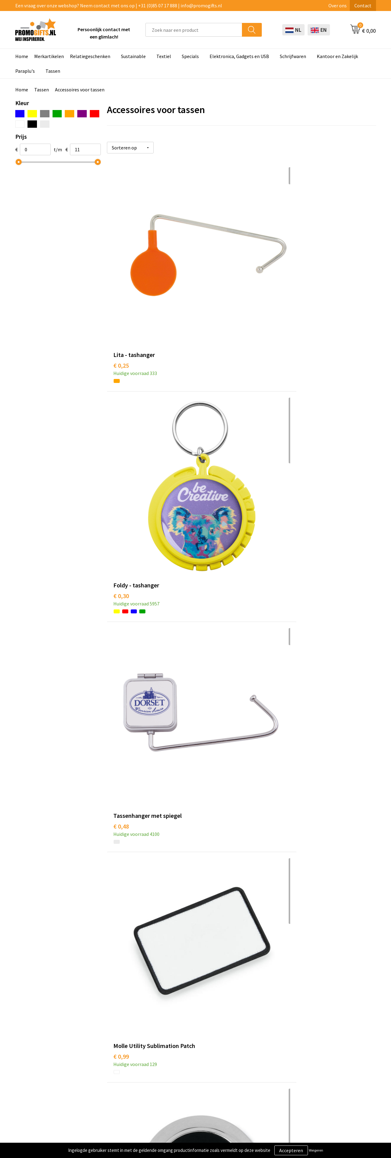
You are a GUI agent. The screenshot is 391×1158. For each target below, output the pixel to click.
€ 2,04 (210, 539)
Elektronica (180, 1054)
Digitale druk (181, 1063)
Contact (362, 5)
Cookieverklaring (328, 1035)
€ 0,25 (121, 264)
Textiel (163, 56)
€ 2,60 (210, 660)
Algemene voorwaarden (335, 1026)
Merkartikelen (49, 56)
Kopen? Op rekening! (119, 1035)
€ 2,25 (300, 679)
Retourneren (252, 1054)
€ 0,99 (121, 401)
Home (21, 56)
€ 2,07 (300, 539)
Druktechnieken (113, 1045)
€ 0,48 (300, 264)
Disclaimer (322, 1054)
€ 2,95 (121, 809)
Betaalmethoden (257, 1045)
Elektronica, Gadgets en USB (239, 56)
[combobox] (193, 30)
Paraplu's (25, 71)
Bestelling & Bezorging (263, 1035)
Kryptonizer (181, 1072)
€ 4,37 (300, 809)
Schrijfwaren (293, 56)
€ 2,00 (300, 392)
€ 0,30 (210, 264)
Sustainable (133, 56)
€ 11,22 (302, 956)
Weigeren (316, 1150)
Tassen (53, 71)
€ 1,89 (121, 660)
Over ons (337, 5)
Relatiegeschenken (90, 56)
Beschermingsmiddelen (193, 1035)
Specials (190, 56)
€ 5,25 (121, 938)
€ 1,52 (210, 392)
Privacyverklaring (329, 1045)
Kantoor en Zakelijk (337, 56)
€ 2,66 (210, 809)
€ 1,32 (121, 530)
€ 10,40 (212, 947)
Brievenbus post (185, 1045)
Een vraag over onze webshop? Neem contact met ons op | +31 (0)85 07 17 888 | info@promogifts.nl (118, 5)
